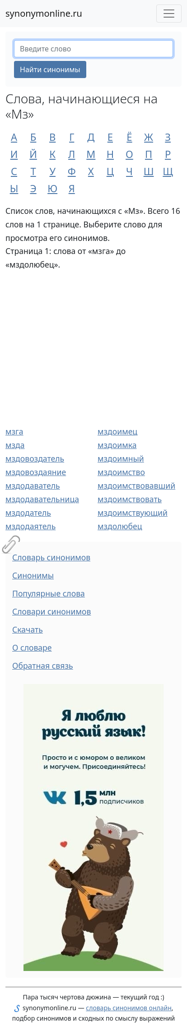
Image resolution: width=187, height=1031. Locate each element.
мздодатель (28, 512)
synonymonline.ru (43, 13)
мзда (15, 444)
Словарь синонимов (51, 557)
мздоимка (117, 444)
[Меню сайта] (169, 14)
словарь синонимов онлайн (129, 1007)
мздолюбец (120, 526)
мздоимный (121, 458)
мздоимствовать (130, 499)
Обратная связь (42, 665)
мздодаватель (32, 485)
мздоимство (121, 472)
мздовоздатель (34, 458)
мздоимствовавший (136, 485)
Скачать (27, 629)
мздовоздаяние (35, 472)
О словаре (32, 647)
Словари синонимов (51, 611)
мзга (14, 431)
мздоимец (117, 431)
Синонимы (33, 575)
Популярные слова (48, 593)
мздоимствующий (133, 512)
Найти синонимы (50, 69)
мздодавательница (42, 499)
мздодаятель (30, 526)
